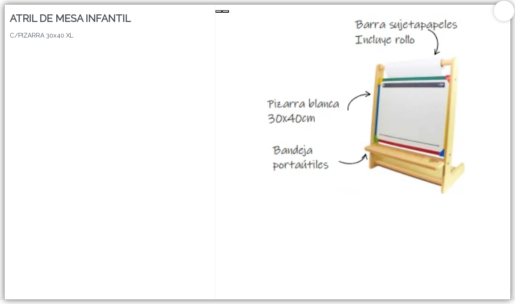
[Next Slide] (225, 11)
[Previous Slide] (218, 11)
